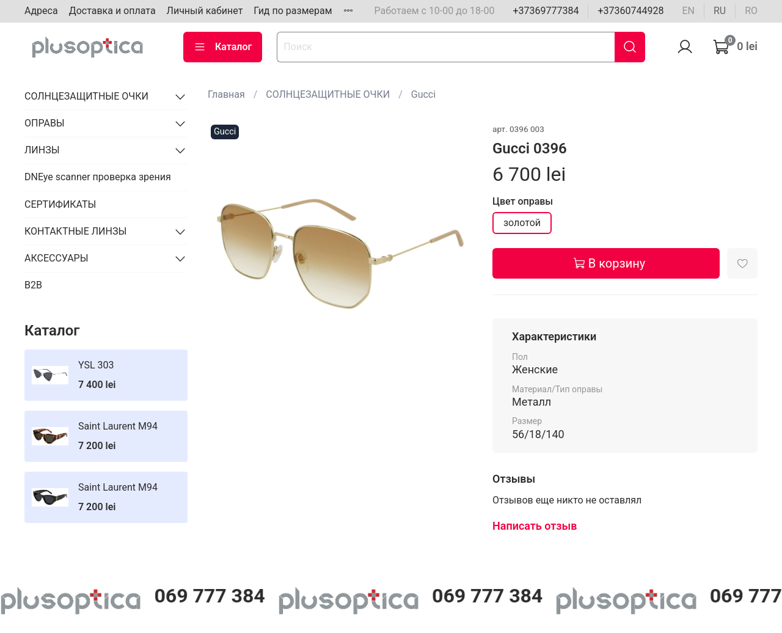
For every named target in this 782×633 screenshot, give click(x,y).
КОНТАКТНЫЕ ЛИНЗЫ (75, 231)
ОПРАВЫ (44, 123)
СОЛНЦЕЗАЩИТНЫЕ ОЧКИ (328, 94)
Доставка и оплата (112, 10)
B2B (33, 285)
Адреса (41, 10)
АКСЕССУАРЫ (56, 258)
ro (751, 10)
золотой (522, 223)
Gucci (423, 94)
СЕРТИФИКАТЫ (60, 204)
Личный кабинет (205, 10)
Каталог (223, 47)
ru (720, 10)
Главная (226, 94)
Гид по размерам (293, 10)
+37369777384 (546, 10)
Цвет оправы (522, 201)
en (688, 10)
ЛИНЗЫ (42, 150)
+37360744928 (630, 10)
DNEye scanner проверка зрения (97, 177)
